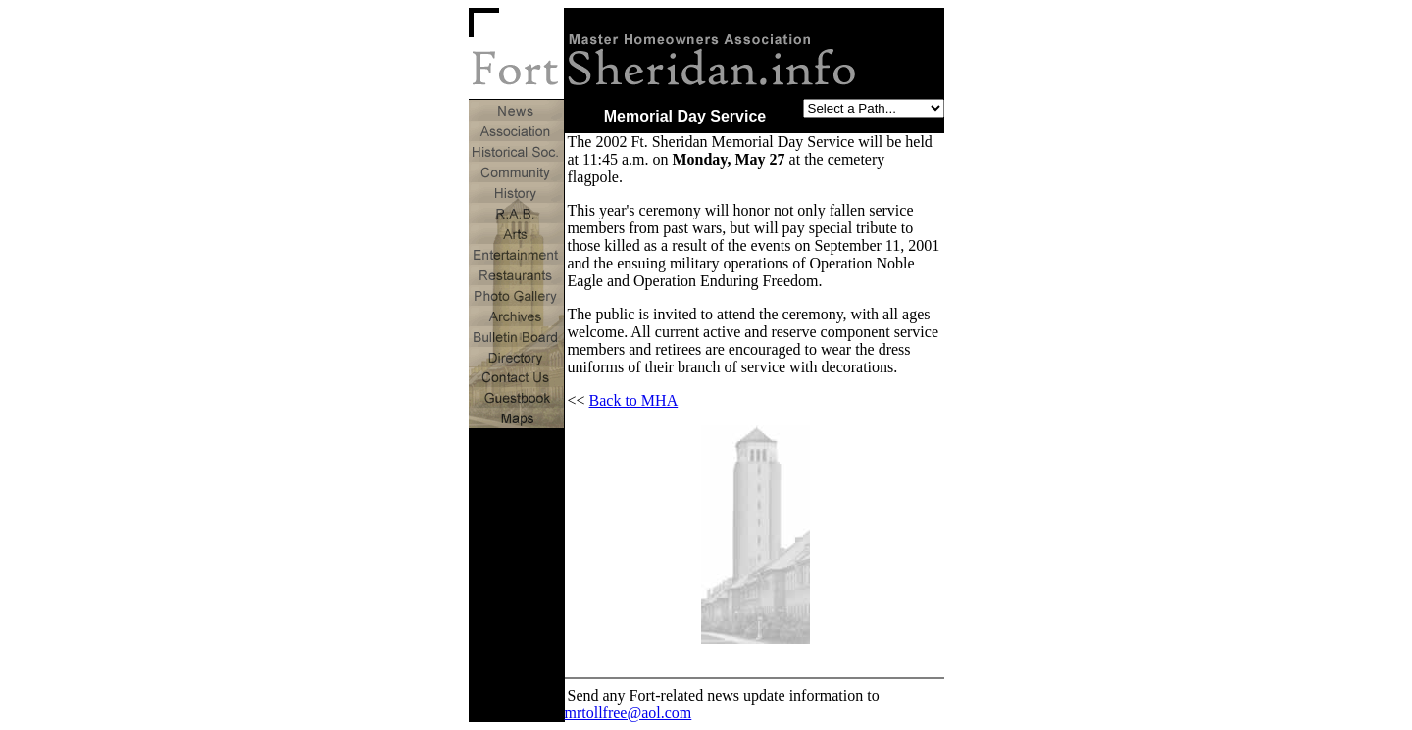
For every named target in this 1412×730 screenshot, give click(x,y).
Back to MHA (634, 400)
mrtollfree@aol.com (628, 713)
